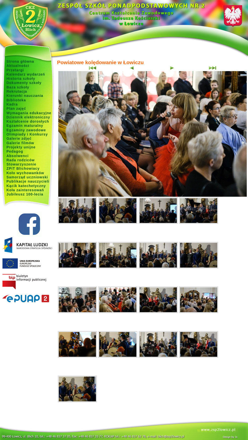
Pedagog (14, 151)
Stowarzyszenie (21, 164)
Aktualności (17, 66)
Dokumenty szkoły (24, 83)
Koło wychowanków (25, 173)
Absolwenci (17, 156)
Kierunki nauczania (24, 96)
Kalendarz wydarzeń (25, 74)
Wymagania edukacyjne (28, 113)
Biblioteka (16, 100)
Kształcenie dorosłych (27, 121)
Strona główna (20, 61)
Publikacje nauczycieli (27, 181)
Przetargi (15, 70)
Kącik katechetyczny (26, 186)
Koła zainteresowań (25, 190)
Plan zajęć (16, 108)
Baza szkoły (17, 87)
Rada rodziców (20, 160)
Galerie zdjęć (18, 138)
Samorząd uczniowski (27, 177)
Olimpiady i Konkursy (27, 134)
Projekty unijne (21, 147)
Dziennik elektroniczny (28, 117)
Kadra (12, 104)
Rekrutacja (16, 91)
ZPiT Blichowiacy (23, 168)
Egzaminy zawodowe (26, 130)
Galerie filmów (20, 143)
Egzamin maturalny (24, 126)
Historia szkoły (20, 79)
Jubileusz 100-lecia (24, 194)
